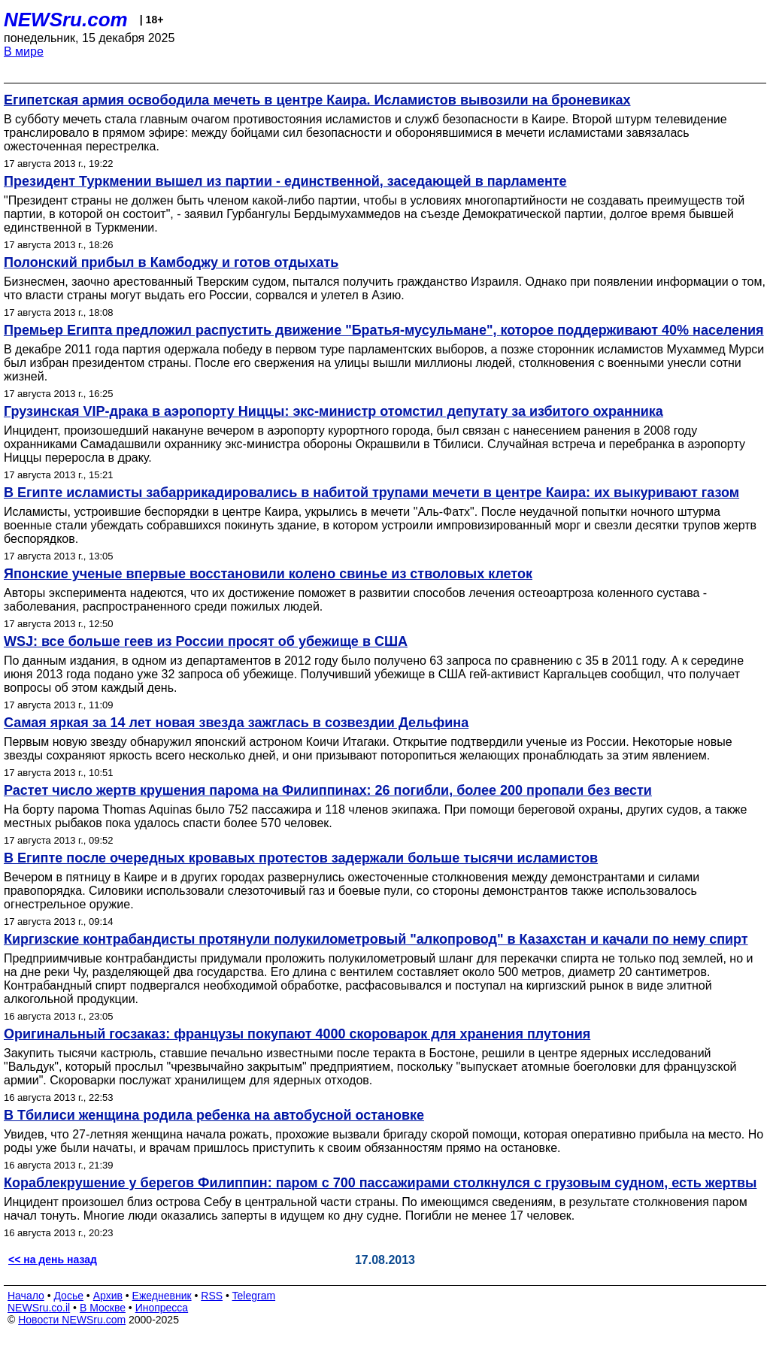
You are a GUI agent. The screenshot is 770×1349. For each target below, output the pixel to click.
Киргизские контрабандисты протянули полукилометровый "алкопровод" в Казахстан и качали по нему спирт (376, 939)
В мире (24, 51)
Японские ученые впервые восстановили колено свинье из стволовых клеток (268, 573)
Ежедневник (162, 1296)
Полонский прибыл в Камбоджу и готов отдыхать (171, 262)
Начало (26, 1296)
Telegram (254, 1296)
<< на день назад (52, 1260)
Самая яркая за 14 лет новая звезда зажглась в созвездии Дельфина (236, 722)
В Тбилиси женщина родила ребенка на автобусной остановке (214, 1115)
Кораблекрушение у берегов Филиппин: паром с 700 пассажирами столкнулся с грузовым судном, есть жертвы (380, 1182)
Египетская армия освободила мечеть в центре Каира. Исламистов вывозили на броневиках (317, 100)
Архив (108, 1296)
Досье (68, 1296)
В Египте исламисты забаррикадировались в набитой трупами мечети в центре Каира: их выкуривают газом (371, 492)
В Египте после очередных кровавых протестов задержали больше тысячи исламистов (301, 857)
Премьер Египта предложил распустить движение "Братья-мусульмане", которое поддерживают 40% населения (384, 330)
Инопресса (162, 1308)
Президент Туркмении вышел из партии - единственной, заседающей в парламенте (285, 181)
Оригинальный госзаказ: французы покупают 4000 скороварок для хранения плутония (297, 1033)
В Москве (103, 1308)
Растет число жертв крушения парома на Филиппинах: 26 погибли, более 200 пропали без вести (328, 790)
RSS (212, 1296)
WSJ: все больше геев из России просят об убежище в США (206, 641)
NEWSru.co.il (39, 1308)
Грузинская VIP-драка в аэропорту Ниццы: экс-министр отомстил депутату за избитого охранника (333, 411)
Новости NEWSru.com (72, 1320)
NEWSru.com (66, 19)
